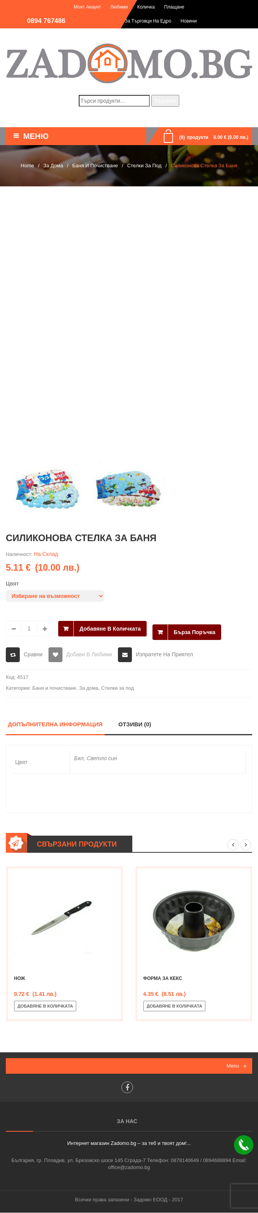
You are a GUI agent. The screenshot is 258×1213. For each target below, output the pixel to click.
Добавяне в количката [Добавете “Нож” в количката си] (45, 1006)
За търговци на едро (148, 21)
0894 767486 (46, 21)
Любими (119, 7)
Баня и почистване (95, 165)
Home (27, 165)
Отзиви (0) (135, 724)
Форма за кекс (162, 979)
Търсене (165, 101)
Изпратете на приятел (164, 654)
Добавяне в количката (110, 628)
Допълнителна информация (55, 724)
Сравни (33, 654)
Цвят (12, 583)
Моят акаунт (87, 7)
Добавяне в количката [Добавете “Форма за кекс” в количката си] (174, 1006)
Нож (19, 979)
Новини (188, 21)
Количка (146, 7)
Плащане (174, 7)
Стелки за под (144, 165)
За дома (53, 165)
